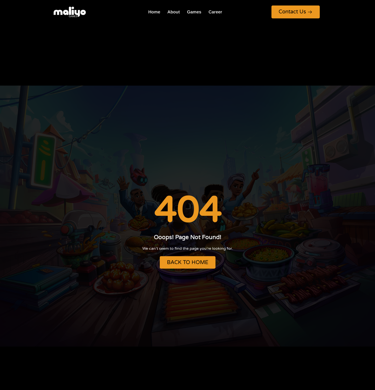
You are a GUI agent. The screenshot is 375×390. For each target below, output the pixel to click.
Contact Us (296, 12)
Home (154, 12)
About (173, 12)
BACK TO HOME (187, 262)
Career (215, 12)
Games (194, 12)
